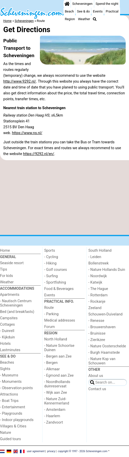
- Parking (51, 314)
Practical (112, 11)
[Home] (67, 4)
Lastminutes (10, 350)
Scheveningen (82, 4)
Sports (49, 250)
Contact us (97, 389)
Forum (49, 327)
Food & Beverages (59, 289)
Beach (69, 11)
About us (95, 376)
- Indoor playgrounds (17, 420)
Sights (5, 369)
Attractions (9, 394)
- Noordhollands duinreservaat (57, 384)
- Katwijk (95, 282)
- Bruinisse (96, 333)
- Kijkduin (7, 337)
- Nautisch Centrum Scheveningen (15, 303)
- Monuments (11, 381)
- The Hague (98, 289)
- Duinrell (7, 331)
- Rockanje (96, 301)
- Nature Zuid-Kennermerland (56, 401)
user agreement (36, 451)
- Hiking (50, 263)
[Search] (95, 19)
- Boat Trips (9, 401)
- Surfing (51, 276)
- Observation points (16, 388)
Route (49, 308)
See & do (83, 11)
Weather (84, 19)
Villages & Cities (13, 426)
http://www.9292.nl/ (19, 81)
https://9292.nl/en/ (38, 154)
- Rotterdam (97, 295)
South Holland (99, 250)
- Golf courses (55, 270)
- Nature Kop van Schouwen (101, 361)
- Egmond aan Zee (59, 375)
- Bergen (51, 363)
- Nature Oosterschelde (107, 346)
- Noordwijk (97, 276)
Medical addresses (59, 320)
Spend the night (107, 4)
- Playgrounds (11, 413)
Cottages (7, 324)
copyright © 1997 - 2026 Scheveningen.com (82, 451)
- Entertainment (12, 407)
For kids (6, 276)
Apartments (9, 295)
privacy (51, 451)
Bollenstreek (98, 263)
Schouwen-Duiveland (105, 314)
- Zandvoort (53, 422)
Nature (5, 432)
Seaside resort (12, 263)
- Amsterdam (55, 410)
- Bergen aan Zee (58, 356)
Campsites (9, 318)
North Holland (55, 339)
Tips (3, 269)
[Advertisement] (64, 197)
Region (70, 19)
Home (5, 250)
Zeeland (94, 308)
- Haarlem (52, 416)
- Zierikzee (96, 340)
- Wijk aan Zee (55, 392)
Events (98, 11)
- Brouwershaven (101, 327)
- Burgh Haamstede (104, 352)
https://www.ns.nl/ (27, 133)
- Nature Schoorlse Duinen (59, 348)
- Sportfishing (55, 282)
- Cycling (51, 257)
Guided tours (10, 439)
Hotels (5, 343)
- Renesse (96, 321)
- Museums (9, 375)
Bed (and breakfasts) (17, 312)
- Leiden (94, 257)
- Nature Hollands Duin (106, 270)
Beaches (7, 362)
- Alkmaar (52, 369)
